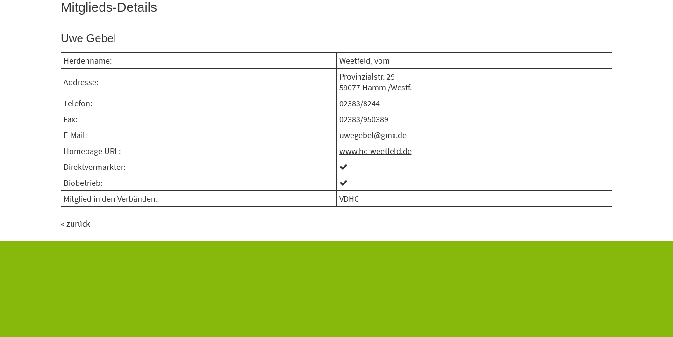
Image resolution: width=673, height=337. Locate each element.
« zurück (75, 223)
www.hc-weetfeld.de (375, 151)
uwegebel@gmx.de (373, 135)
